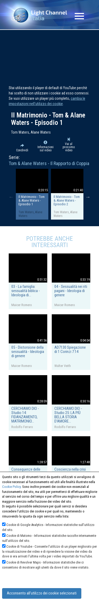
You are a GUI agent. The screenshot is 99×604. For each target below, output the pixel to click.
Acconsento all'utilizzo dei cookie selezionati (42, 593)
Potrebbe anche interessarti (49, 241)
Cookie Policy (11, 487)
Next (88, 196)
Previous (11, 196)
